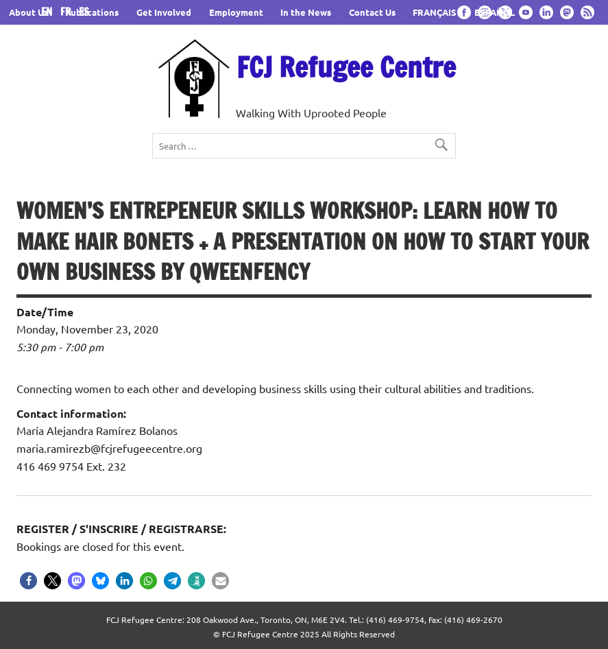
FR (68, 12)
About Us (28, 12)
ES (84, 12)
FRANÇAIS (435, 12)
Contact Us (372, 12)
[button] (28, 580)
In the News (305, 12)
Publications (92, 12)
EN (49, 12)
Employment (236, 12)
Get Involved (163, 12)
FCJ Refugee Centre (346, 66)
